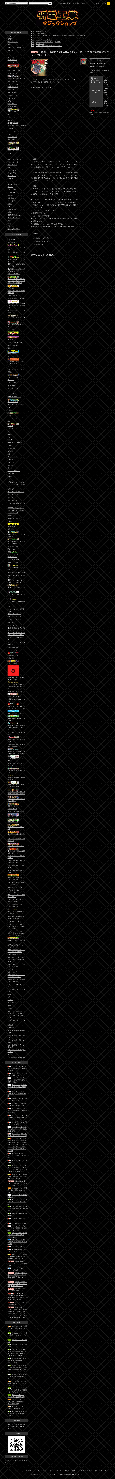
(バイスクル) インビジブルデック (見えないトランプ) (18, 1408)
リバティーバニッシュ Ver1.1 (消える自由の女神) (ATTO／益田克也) (16, 1402)
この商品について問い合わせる (42, 238)
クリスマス (11, 334)
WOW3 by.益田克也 (14, 560)
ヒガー (10, 445)
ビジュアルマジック (14, 495)
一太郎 (10, 410)
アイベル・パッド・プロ (17, 1223)
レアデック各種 (12, 809)
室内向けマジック (13, 92)
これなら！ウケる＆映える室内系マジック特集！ (16, 862)
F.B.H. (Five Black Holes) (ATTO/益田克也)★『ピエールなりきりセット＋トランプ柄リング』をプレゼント (18, 1296)
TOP (32, 32)
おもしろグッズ (12, 489)
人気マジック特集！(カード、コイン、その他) (16, 901)
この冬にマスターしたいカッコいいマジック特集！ (16, 976)
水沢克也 (10, 465)
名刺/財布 (10, 195)
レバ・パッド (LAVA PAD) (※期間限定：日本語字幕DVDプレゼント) (17, 1117)
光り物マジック (12, 557)
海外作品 (10, 179)
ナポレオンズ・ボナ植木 (15, 443)
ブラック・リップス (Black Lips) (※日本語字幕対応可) (17, 1094)
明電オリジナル (12, 104)
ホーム (11, 1470)
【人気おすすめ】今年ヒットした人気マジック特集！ (16, 951)
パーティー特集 (12, 354)
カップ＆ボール (12, 90)
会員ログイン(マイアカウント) (84, 3)
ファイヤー (11, 380)
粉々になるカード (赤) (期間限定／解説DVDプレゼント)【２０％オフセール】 (17, 1176)
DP (8, 181)
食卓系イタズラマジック (15, 518)
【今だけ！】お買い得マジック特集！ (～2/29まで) (16, 917)
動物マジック (12, 549)
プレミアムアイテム (14, 356)
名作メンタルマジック (14, 614)
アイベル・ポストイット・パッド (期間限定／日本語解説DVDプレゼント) (17, 1228)
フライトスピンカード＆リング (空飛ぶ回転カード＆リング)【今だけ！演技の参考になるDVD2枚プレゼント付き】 (17, 1168)
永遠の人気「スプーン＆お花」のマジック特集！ (16, 786)
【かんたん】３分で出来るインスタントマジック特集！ (16, 634)
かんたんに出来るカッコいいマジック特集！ (16, 891)
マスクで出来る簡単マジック (16, 78)
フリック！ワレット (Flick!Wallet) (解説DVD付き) (16, 1396)
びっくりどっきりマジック (16, 492)
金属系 (10, 212)
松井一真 (10, 128)
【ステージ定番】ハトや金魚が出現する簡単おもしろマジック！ (16, 727)
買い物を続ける (38, 244)
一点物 (10, 516)
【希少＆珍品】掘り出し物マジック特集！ (49, 46)
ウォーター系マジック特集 (16, 713)
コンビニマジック (13, 73)
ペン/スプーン (12, 192)
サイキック (11, 497)
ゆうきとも (11, 474)
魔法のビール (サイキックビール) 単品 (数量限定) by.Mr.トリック (17, 1376)
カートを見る (104, 3)
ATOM (104, 1470)
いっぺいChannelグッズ (15, 342)
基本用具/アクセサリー (14, 215)
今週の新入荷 (12, 239)
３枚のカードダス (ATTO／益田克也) (16, 1290)
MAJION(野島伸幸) (13, 123)
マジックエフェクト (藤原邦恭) (17, 126)
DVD (9, 207)
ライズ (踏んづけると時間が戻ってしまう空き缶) (17, 1123)
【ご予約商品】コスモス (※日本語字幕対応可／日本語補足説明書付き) (17, 1110)
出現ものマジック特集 (14, 696)
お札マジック (12, 63)
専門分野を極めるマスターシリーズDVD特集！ (16, 542)
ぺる (9, 454)
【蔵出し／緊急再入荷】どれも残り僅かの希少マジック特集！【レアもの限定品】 (61, 36)
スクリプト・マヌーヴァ (15, 159)
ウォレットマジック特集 (15, 691)
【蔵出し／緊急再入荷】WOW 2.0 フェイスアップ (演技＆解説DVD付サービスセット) (17, 1276)
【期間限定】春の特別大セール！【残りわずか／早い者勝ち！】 (16, 306)
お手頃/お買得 (12, 209)
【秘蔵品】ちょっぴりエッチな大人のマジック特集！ (16, 270)
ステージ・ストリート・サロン (17, 50)
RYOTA (10, 134)
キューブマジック (13, 84)
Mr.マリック (40, 44)
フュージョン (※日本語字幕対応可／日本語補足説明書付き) (17, 1087)
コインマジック (12, 60)
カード (38, 38)
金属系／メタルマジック (15, 70)
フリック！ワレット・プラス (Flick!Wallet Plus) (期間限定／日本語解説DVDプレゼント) (17, 1390)
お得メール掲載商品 (14, 274)
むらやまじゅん (12, 131)
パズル (10, 204)
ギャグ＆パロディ (13, 98)
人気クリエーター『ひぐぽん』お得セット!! (16, 512)
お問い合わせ (29, 1470)
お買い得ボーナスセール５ (16, 658)
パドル (10, 1008)
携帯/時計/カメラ (13, 198)
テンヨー (10, 156)
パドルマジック (12, 95)
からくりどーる (12, 418)
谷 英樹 (10, 434)
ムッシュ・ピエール (14, 471)
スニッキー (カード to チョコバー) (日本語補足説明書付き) (17, 1156)
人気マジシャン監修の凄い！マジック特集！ (16, 883)
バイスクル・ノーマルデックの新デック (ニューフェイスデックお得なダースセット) (16, 933)
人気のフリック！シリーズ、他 (17, 68)
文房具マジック (12, 101)
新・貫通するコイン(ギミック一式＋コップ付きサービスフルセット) (18, 1413)
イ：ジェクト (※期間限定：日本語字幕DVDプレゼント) (17, 1104)
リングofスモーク (15, 1247)
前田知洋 (10, 459)
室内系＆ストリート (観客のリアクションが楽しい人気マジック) (16, 484)
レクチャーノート (13, 388)
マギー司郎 (11, 462)
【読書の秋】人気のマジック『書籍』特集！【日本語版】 (16, 752)
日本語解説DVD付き (14, 955)
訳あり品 (10, 1025)
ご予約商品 (11, 1028)
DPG (9, 407)
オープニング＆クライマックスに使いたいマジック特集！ (16, 793)
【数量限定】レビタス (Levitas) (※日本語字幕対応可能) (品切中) (17, 1242)
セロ (9, 431)
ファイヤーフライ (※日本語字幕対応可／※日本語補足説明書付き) (18, 1209)
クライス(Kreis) (12, 140)
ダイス (10, 479)
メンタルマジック (13, 81)
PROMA (10, 120)
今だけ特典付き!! (13, 345)
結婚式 (10, 1005)
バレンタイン (12, 1003)
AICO (9, 223)
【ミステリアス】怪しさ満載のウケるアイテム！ (16, 852)
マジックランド (12, 165)
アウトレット (12, 329)
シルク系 (10, 969)
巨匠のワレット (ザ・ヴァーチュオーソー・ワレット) (17, 1100)
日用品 (10, 372)
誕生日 (10, 994)
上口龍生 (10, 415)
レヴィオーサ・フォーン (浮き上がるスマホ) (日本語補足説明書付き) (17, 1129)
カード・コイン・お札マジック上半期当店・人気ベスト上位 (16, 686)
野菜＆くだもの (12, 348)
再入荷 (10, 39)
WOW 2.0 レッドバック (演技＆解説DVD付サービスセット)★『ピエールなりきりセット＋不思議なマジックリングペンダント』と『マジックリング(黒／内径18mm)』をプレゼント (18, 1312)
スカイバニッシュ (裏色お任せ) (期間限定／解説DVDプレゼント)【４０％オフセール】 (18, 1256)
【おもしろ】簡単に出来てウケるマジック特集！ (16, 878)
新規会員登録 (66, 3)
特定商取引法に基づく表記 (89, 1470)
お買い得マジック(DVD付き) (16, 572)
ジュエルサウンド (13, 162)
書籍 (9, 221)
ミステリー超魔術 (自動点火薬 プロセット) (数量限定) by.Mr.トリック (17, 1235)
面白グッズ (11, 226)
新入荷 (10, 36)
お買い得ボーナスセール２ (16, 655)
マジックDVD (12, 107)
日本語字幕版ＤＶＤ (14, 647)
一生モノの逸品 (12, 663)
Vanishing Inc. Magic (14, 184)
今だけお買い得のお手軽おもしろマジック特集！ (16, 905)
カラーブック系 (12, 972)
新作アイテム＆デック (14, 617)
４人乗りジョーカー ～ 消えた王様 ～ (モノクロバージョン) (17, 1202)
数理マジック (12, 997)
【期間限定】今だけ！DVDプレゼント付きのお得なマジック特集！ (16, 959)
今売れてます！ (12, 288)
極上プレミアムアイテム (15, 806)
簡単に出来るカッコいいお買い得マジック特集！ (16, 965)
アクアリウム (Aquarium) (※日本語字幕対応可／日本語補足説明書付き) (17, 1068)
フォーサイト (12, 176)
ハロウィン (11, 340)
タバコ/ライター (12, 201)
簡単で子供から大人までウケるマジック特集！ (16, 981)
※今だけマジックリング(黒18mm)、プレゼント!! (16, 678)
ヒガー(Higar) (12, 117)
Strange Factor (12, 170)
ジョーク (10, 187)
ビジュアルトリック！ (14, 817)
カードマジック (47, 40)
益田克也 (58, 42)
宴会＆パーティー (13, 42)
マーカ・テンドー (13, 457)
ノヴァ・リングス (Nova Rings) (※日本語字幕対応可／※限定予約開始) (17, 1080)
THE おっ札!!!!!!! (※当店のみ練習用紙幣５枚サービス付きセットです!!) (18, 1383)
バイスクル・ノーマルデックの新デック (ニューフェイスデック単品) (16, 926)
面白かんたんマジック (14, 151)
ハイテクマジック (13, 554)
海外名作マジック (13, 546)
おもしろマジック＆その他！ (16, 298)
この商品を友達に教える (40, 241)
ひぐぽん (10, 114)
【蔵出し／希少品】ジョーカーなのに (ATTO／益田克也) (17, 1263)
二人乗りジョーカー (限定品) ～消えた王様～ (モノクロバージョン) (17, 1190)
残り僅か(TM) (12, 173)
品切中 (10, 1055)
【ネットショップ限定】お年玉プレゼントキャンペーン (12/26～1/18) (18, 1426)
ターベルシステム (13, 562)
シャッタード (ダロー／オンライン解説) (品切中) (17, 1269)
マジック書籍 (12, 385)
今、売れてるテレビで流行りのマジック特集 (16, 362)
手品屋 (10, 153)
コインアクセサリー (14, 218)
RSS (100, 1470)
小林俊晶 (10, 426)
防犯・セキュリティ (14, 229)
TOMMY (10, 440)
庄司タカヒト (12, 429)
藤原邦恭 (10, 451)
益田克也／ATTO (41, 32)
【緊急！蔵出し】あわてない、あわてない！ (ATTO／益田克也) (17, 1183)
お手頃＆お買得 (12, 296)
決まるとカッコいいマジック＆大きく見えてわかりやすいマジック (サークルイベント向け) (16, 1014)
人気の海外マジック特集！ (16, 887)
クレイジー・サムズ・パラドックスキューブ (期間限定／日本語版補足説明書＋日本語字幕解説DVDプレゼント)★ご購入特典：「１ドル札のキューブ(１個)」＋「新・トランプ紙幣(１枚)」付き (18, 1145)
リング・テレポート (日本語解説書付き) (17, 1303)
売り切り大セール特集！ (15, 921)
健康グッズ (11, 529)
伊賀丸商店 (11, 145)
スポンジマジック (13, 87)
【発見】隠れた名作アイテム (16, 812)
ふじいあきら (12, 448)
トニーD (10, 437)
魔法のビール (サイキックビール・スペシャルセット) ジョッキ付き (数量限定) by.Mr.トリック (18, 1368)
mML (9, 168)
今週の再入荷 (40, 34)
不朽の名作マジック (14, 650)
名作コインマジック (14, 625)
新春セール (11, 606)
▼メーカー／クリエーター (44, 42)
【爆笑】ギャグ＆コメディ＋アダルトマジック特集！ (16, 581)
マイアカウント (19, 1470)
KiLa (9, 421)
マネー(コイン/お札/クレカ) (16, 47)
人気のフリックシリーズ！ (16, 846)
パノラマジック (12, 137)
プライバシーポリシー (42, 1470)
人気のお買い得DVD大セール (16, 1057)
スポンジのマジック (14, 500)
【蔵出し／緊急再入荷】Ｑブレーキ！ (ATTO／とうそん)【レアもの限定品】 (17, 1284)
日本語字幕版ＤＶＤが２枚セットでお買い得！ (16, 745)
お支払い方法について (56, 1470)
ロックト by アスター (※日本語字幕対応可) (17, 1074)
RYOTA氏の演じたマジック (16, 508)
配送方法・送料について (72, 1470)
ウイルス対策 (12, 526)
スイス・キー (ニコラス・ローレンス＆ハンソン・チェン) (17, 1135)
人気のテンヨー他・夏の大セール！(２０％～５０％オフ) (16, 707)
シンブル (10, 1000)
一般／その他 (12, 190)
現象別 (10, 476)
